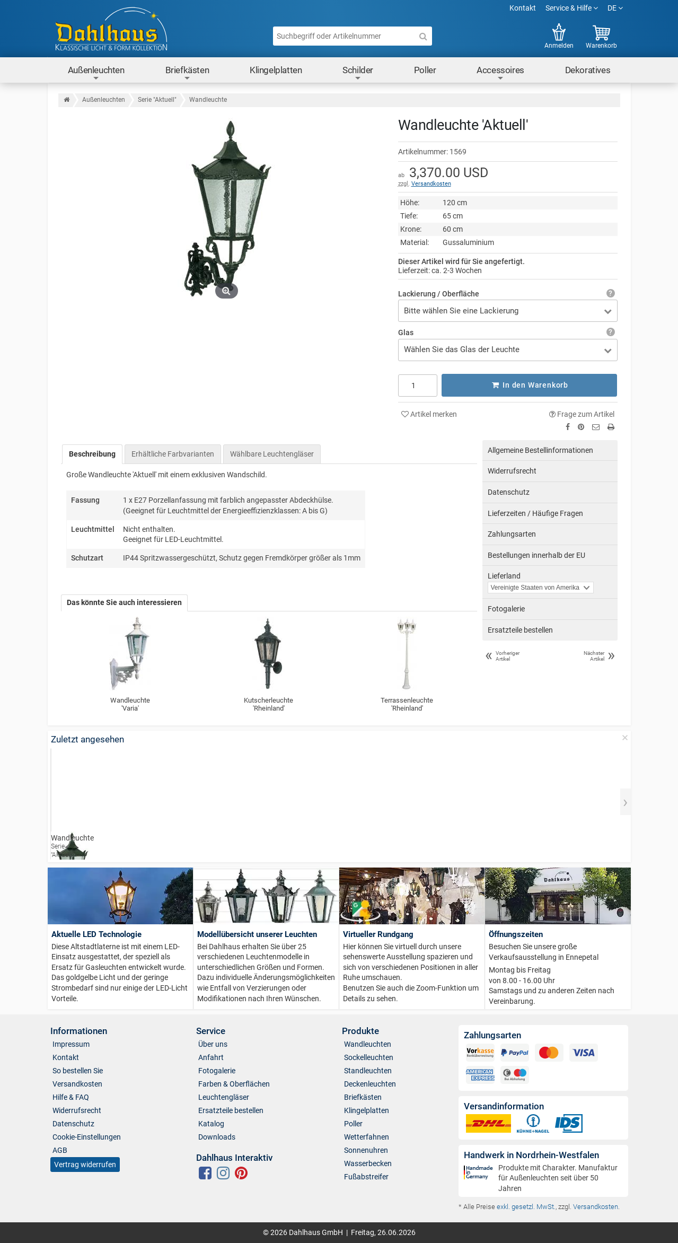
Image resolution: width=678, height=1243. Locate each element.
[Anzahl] (418, 385)
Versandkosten (431, 183)
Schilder (357, 73)
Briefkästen (187, 73)
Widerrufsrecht (512, 471)
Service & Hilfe (571, 8)
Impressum (71, 1043)
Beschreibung (92, 453)
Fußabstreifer (366, 1176)
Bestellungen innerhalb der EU (536, 554)
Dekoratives (588, 70)
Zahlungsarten (512, 534)
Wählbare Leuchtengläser (272, 453)
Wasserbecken (368, 1163)
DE (615, 8)
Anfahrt (211, 1057)
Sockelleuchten (368, 1057)
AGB (59, 1149)
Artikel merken (429, 413)
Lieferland (504, 576)
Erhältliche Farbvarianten (172, 453)
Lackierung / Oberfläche (438, 294)
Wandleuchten (367, 1043)
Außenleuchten (96, 73)
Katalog (211, 1123)
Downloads (216, 1136)
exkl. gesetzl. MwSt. (526, 1206)
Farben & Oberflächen (234, 1083)
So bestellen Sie (77, 1070)
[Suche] (423, 36)
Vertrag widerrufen (85, 1164)
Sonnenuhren (366, 1149)
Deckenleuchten (370, 1083)
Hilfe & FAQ (70, 1096)
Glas (405, 332)
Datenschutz (509, 492)
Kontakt (522, 8)
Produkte (360, 1031)
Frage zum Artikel (581, 413)
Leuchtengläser (223, 1096)
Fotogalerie (506, 609)
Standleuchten (368, 1070)
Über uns (212, 1043)
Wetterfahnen (366, 1136)
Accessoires (500, 73)
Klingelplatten (276, 70)
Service (210, 1031)
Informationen (78, 1031)
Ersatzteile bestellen (520, 629)
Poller (425, 70)
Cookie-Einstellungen (86, 1136)
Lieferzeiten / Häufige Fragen (535, 513)
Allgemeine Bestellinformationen (540, 449)
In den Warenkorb (529, 385)
